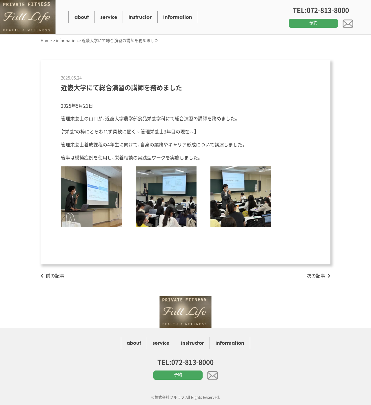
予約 (313, 22)
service (108, 17)
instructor (140, 17)
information (177, 17)
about (81, 17)
